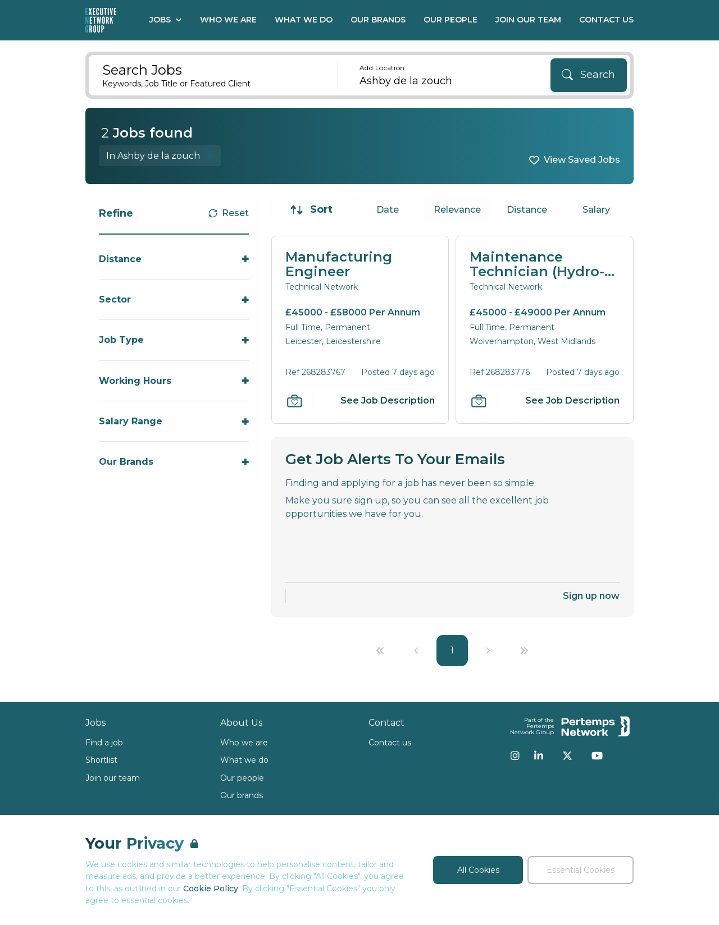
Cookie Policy (210, 888)
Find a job (104, 743)
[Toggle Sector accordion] (174, 299)
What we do (244, 760)
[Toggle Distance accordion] (174, 259)
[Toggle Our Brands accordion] (174, 462)
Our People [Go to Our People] (450, 20)
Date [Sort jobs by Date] (387, 209)
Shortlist (101, 760)
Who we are (244, 743)
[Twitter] (567, 755)
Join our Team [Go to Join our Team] (528, 20)
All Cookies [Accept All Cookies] (478, 870)
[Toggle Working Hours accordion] (174, 381)
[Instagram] (515, 755)
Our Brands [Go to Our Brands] (378, 20)
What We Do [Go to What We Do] (304, 20)
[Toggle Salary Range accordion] (174, 421)
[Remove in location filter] (160, 155)
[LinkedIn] (538, 755)
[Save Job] (294, 400)
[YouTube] (597, 755)
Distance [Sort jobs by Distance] (527, 209)
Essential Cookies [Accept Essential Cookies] (581, 870)
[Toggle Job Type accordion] (174, 340)
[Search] (588, 75)
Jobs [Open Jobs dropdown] (165, 20)
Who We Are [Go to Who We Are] (228, 20)
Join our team (112, 778)
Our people (242, 778)
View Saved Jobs (582, 159)
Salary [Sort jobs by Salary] (596, 209)
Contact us (389, 743)
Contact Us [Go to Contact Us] (606, 20)
